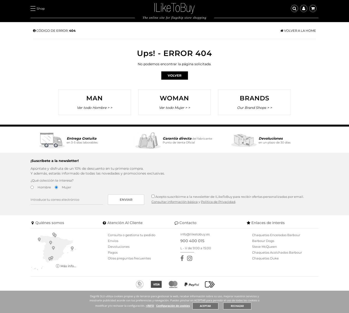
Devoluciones (118, 247)
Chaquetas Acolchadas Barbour (277, 252)
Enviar (126, 199)
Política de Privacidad (218, 202)
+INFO (150, 305)
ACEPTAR (205, 306)
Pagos (113, 252)
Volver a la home (298, 30)
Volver (175, 75)
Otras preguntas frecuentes (129, 258)
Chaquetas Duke (265, 258)
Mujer (66, 187)
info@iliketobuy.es (195, 234)
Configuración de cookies (173, 305)
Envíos (113, 241)
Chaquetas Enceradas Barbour (276, 235)
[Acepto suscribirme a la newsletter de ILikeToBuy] (153, 196)
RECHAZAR (237, 306)
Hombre (44, 187)
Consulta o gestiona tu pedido (131, 235)
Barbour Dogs (263, 241)
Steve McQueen (264, 247)
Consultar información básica (174, 202)
